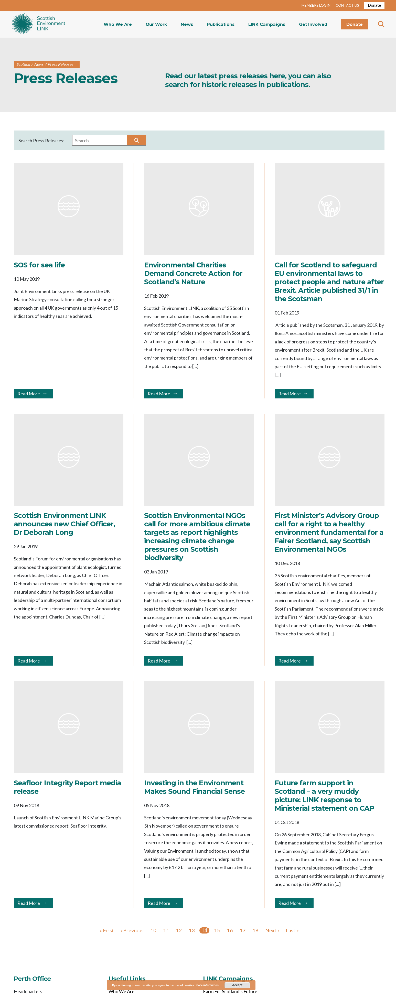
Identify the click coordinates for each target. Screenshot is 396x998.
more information (207, 985)
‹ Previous (132, 930)
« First (107, 930)
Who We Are (118, 24)
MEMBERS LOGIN (316, 5)
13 (192, 930)
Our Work (156, 24)
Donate (374, 5)
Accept (237, 985)
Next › (272, 930)
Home (38, 24)
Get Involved (313, 24)
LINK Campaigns (266, 24)
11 (166, 930)
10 (153, 930)
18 (255, 930)
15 (217, 930)
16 (230, 930)
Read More (28, 393)
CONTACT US (347, 5)
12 (179, 930)
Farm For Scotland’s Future (230, 991)
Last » (292, 930)
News (187, 24)
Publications (220, 24)
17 (243, 930)
